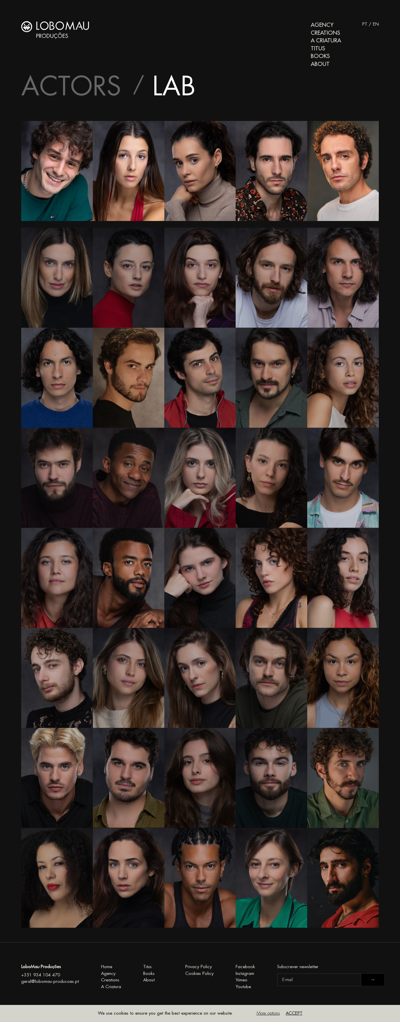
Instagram (245, 973)
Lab (173, 87)
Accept (294, 1013)
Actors (71, 87)
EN (376, 24)
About (320, 64)
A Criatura (326, 40)
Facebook (245, 967)
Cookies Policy (199, 973)
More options (268, 1013)
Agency (322, 25)
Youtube (243, 987)
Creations (325, 33)
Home (106, 967)
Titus (318, 48)
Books (320, 56)
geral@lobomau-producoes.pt (50, 981)
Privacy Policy (198, 967)
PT (364, 24)
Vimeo (241, 980)
